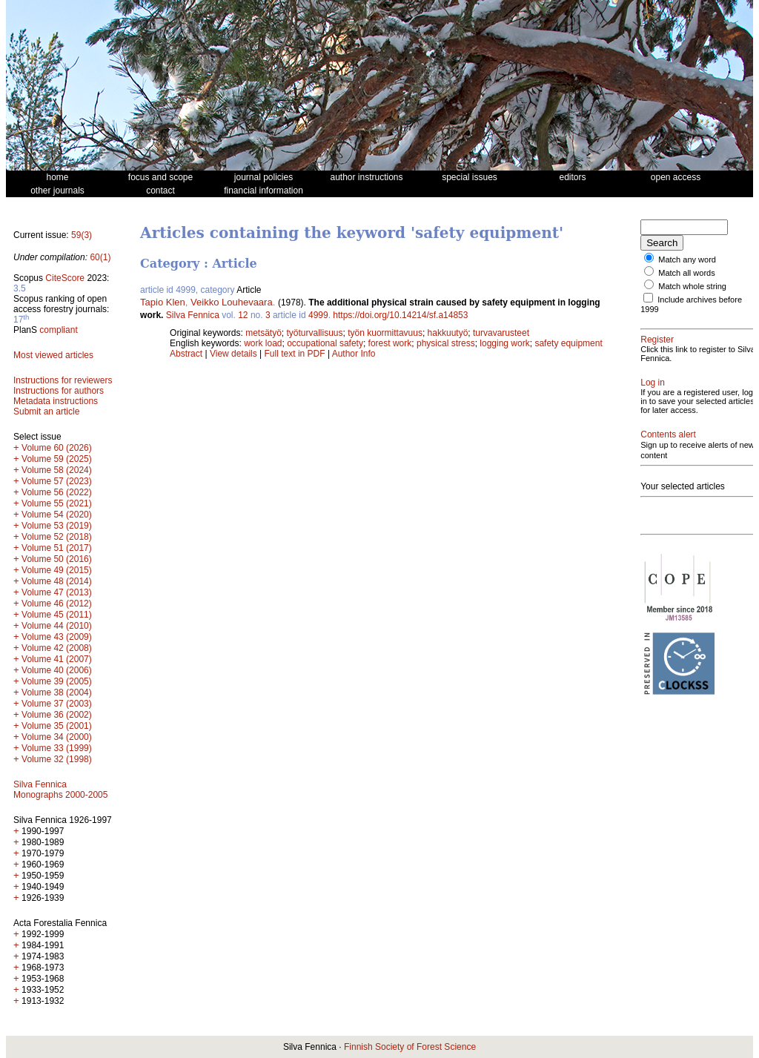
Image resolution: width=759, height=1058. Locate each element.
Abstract (186, 353)
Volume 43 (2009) (56, 637)
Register (657, 339)
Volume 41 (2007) (56, 659)
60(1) (100, 257)
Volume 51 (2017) (56, 548)
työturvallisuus (315, 333)
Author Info (354, 353)
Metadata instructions (55, 401)
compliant (58, 330)
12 (243, 315)
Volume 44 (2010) (56, 626)
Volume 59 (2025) (56, 459)
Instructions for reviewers (62, 380)
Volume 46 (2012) (56, 603)
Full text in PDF (295, 353)
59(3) (81, 235)
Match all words (686, 272)
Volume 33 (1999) (56, 748)
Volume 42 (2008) (56, 648)
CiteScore (64, 278)
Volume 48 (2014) (56, 581)
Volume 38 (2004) (56, 692)
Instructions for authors (58, 391)
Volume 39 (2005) (56, 681)
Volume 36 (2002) (56, 715)
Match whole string (692, 286)
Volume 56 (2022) (56, 492)
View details (234, 353)
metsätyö (263, 333)
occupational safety (325, 343)
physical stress (446, 343)
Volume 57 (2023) (56, 481)
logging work (504, 343)
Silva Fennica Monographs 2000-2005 (60, 789)
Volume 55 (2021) (56, 503)
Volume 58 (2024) (56, 470)
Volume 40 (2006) (56, 670)
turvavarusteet (501, 333)
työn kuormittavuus (385, 333)
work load (263, 343)
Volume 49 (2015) (56, 570)
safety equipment (568, 343)
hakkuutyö (448, 333)
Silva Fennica (192, 315)
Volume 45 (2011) (56, 614)
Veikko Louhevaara (231, 302)
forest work (390, 343)
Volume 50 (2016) (56, 559)
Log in (652, 382)
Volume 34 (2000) (56, 737)
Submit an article (46, 411)
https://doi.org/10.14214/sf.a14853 (400, 315)
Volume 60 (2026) (56, 448)
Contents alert (668, 434)
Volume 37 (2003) (56, 703)
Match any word (687, 259)
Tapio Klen (162, 302)
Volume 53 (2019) (56, 525)
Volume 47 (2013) (56, 592)
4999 (318, 315)
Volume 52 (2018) (56, 537)
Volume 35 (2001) (56, 726)
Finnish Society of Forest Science (410, 1047)
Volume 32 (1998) (56, 759)
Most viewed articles (53, 355)
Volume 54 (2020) (56, 514)
